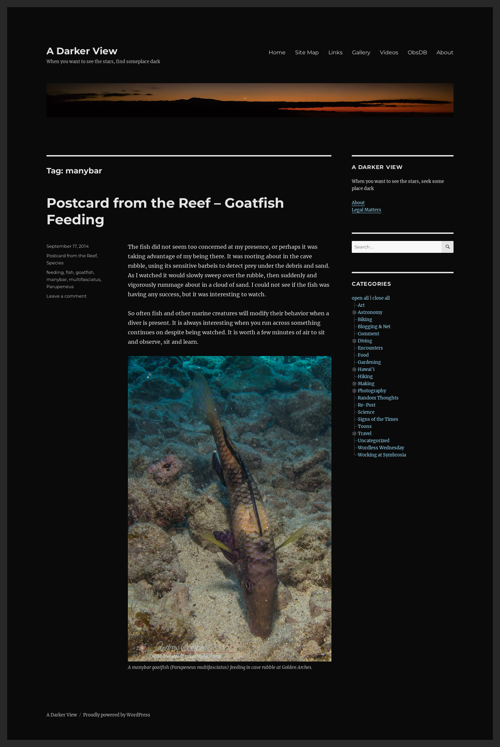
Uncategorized (373, 441)
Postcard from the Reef (71, 255)
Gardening (369, 362)
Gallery (361, 52)
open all (360, 298)
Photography (372, 391)
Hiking (365, 376)
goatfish (85, 272)
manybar (56, 279)
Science (366, 412)
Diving (365, 341)
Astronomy (370, 312)
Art (361, 305)
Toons (365, 426)
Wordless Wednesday (381, 448)
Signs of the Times (378, 419)
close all (381, 298)
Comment (368, 334)
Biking (365, 319)
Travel (364, 433)
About (445, 52)
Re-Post (367, 405)
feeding (55, 272)
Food (363, 355)
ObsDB (417, 52)
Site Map (307, 52)
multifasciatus (84, 279)
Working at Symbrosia (382, 455)
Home (277, 52)
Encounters (370, 348)
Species (54, 262)
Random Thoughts (378, 398)
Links (335, 52)
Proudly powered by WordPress (116, 715)
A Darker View (81, 51)
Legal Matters (366, 210)
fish (70, 272)
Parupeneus (60, 286)
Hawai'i (366, 369)
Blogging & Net (374, 327)
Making (366, 384)
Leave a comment (66, 296)
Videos (389, 52)
